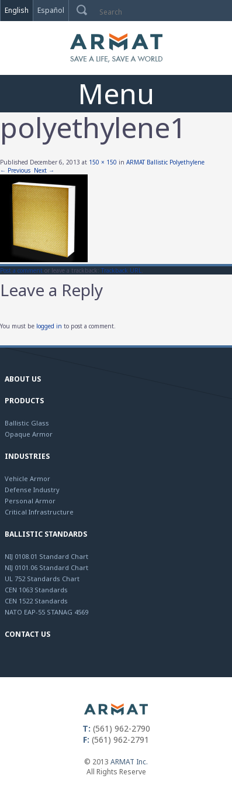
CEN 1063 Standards (36, 589)
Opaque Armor (29, 434)
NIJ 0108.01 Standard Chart (46, 556)
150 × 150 (103, 162)
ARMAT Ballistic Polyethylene (165, 162)
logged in (49, 326)
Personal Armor (30, 500)
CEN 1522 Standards (36, 600)
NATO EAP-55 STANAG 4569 (46, 612)
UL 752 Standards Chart (42, 578)
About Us (23, 379)
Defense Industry (32, 489)
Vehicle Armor (27, 478)
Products (24, 401)
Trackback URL (121, 270)
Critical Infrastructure (39, 511)
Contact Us (27, 634)
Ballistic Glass (27, 422)
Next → (44, 170)
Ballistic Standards (46, 534)
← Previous (15, 170)
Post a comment (21, 270)
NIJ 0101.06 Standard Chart (46, 567)
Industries (27, 456)
